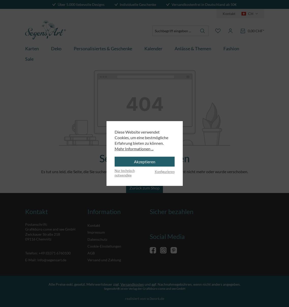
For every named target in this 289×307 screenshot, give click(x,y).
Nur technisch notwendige (125, 173)
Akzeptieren (144, 161)
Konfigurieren (165, 172)
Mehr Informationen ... (134, 148)
